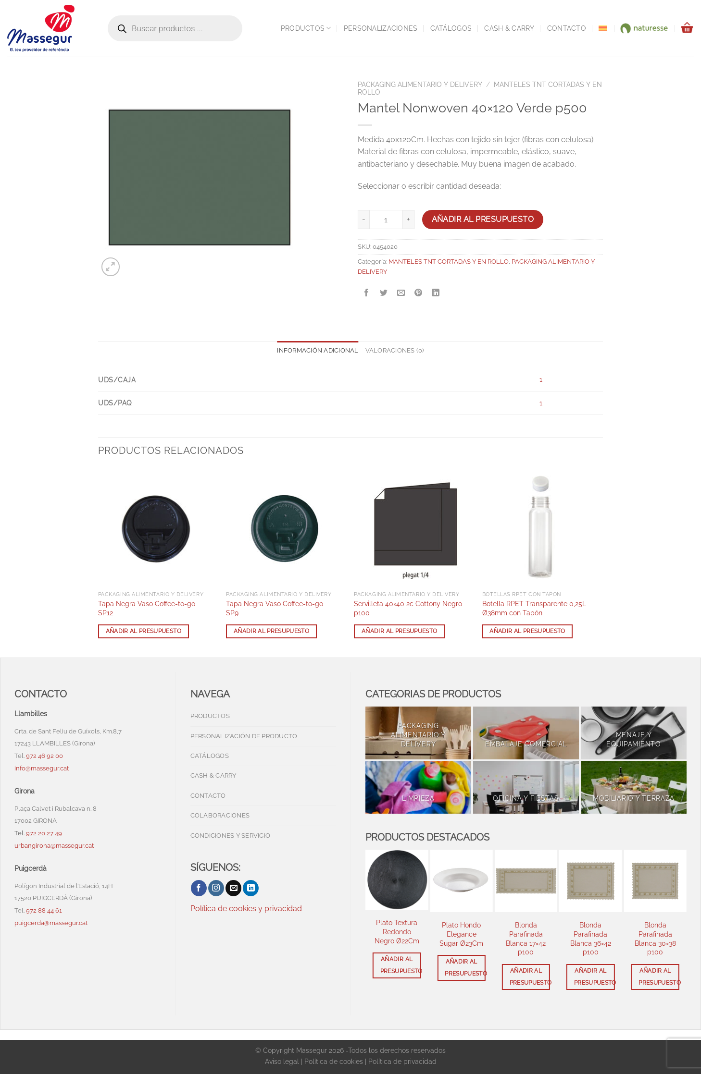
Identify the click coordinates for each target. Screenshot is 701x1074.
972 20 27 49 (44, 833)
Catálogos (451, 28)
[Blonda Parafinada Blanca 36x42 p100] (590, 881)
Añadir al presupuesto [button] (143, 631)
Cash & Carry (509, 28)
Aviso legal (282, 1061)
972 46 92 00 (45, 755)
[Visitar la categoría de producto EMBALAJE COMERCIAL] (526, 733)
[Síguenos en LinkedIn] (251, 888)
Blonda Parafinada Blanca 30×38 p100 (655, 938)
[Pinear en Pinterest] (418, 293)
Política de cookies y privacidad (246, 908)
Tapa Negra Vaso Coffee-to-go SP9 (274, 608)
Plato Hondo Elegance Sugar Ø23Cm (461, 934)
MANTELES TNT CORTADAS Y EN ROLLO (448, 261)
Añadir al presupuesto (483, 219)
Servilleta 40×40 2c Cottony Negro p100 (408, 608)
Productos (306, 28)
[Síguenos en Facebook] (199, 888)
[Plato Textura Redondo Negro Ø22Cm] (396, 880)
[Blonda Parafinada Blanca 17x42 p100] (526, 881)
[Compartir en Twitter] (384, 293)
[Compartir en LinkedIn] (436, 293)
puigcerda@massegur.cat (51, 923)
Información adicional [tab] (317, 350)
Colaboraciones (220, 815)
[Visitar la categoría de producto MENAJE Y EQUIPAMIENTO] (634, 733)
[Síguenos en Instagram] (216, 888)
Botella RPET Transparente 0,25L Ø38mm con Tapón (534, 608)
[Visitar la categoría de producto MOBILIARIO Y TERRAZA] (634, 787)
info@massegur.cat (41, 768)
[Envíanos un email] (233, 888)
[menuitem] (603, 28)
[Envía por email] (401, 293)
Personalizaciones (381, 28)
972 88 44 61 (44, 910)
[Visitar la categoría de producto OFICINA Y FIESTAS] (526, 787)
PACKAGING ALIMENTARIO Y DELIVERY (420, 84)
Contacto (566, 28)
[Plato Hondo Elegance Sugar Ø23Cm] (461, 881)
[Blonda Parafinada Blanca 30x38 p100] (655, 881)
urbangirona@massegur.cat (54, 845)
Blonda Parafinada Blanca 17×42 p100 (526, 938)
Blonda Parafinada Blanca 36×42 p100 (590, 938)
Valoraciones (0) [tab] (394, 350)
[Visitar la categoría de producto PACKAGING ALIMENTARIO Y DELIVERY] (418, 733)
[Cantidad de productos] (386, 219)
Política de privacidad (402, 1061)
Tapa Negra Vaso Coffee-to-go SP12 (146, 608)
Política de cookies (333, 1061)
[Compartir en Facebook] (367, 293)
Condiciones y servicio (230, 835)
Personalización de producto (244, 736)
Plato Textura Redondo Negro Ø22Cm (397, 931)
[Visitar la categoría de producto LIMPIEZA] (418, 787)
